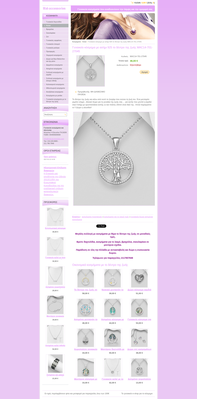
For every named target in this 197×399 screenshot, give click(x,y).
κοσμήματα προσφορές (92, 217)
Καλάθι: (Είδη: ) (145, 3)
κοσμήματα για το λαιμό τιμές (116, 217)
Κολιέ (85, 42)
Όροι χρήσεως (50, 157)
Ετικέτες (76, 217)
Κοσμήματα (76, 42)
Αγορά (144, 72)
